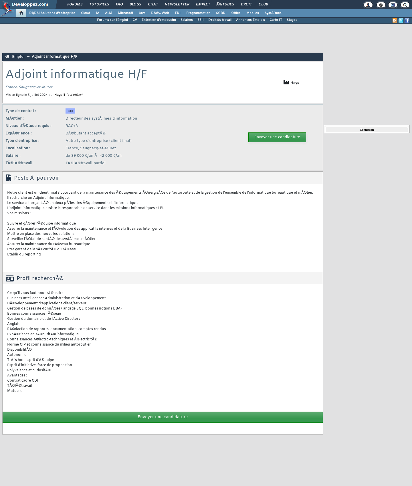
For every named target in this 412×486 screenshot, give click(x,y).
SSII (200, 20)
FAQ (119, 4)
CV (134, 20)
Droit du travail (219, 20)
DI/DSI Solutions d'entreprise (52, 13)
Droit (246, 4)
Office (236, 13)
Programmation (198, 13)
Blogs (135, 4)
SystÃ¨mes (273, 13)
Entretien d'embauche (159, 20)
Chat (153, 4)
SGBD (220, 13)
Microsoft (125, 13)
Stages (292, 20)
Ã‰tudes (225, 4)
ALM (108, 13)
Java (142, 13)
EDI (178, 13)
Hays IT (60, 95)
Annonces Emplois (250, 20)
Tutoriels (99, 4)
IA (97, 13)
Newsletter (177, 4)
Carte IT (276, 20)
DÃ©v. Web (160, 13)
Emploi (202, 4)
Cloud (85, 13)
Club (263, 4)
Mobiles (252, 13)
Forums (75, 4)
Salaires (187, 20)
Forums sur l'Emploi (112, 20)
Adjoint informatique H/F (54, 56)
